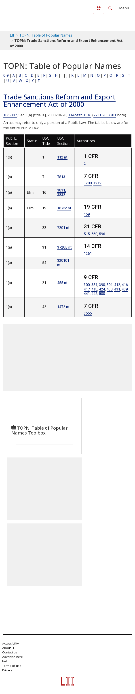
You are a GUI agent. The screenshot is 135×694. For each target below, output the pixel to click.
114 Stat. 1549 (79, 115)
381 (94, 285)
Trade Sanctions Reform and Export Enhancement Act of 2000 (59, 100)
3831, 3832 (61, 192)
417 (87, 289)
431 (117, 289)
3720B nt (64, 247)
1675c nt (64, 208)
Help (5, 661)
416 (125, 285)
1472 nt (63, 307)
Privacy (7, 670)
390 (102, 285)
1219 (97, 183)
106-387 (10, 115)
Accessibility (10, 643)
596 (102, 234)
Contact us (9, 652)
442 (94, 294)
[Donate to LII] (98, 8)
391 (110, 285)
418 (94, 289)
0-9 (6, 75)
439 (125, 289)
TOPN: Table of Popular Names (45, 35)
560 (94, 234)
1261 (88, 253)
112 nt (62, 157)
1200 (88, 183)
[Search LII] (110, 8)
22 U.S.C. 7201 (104, 115)
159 (87, 214)
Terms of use (11, 666)
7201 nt (63, 228)
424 (102, 289)
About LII (8, 648)
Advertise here (12, 657)
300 (87, 285)
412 (117, 285)
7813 (61, 177)
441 (87, 294)
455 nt (62, 283)
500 (102, 294)
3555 (88, 313)
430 (110, 289)
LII (12, 35)
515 (87, 234)
